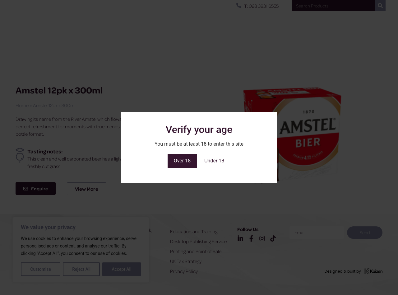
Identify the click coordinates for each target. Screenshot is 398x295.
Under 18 (214, 161)
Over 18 (182, 161)
